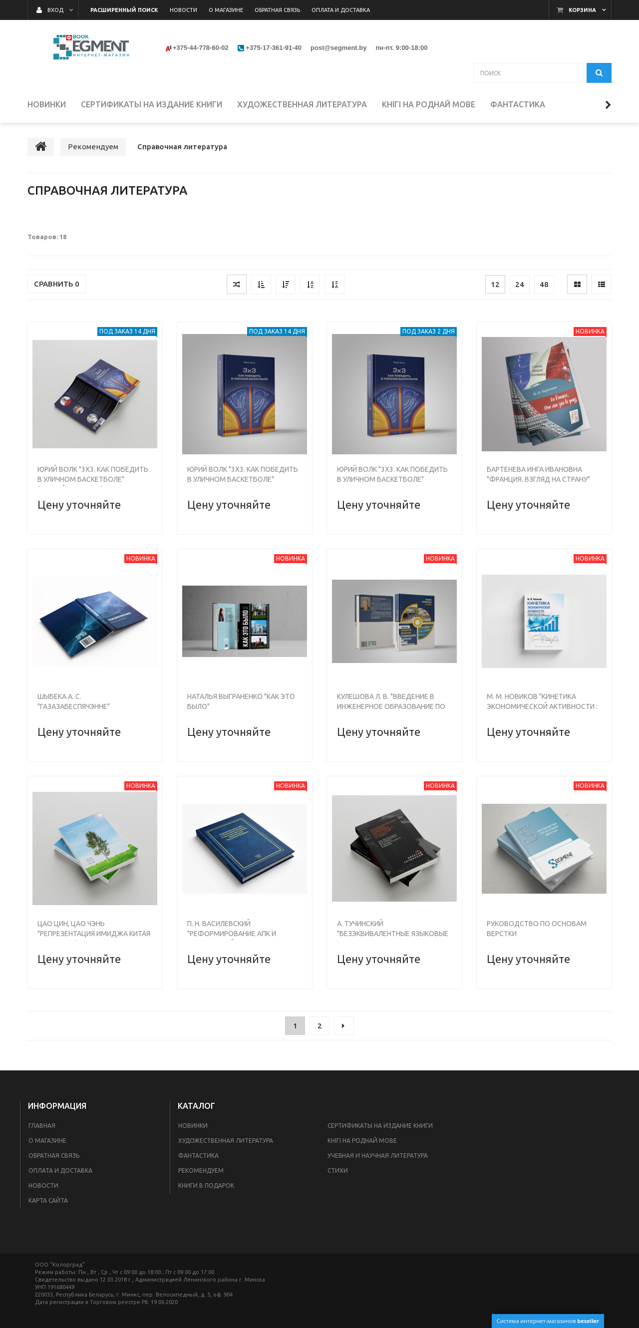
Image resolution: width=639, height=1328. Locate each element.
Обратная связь (53, 1155)
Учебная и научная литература (377, 1155)
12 (495, 284)
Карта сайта (48, 1200)
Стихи (337, 1170)
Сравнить (56, 284)
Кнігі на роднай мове (362, 1140)
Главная (41, 1125)
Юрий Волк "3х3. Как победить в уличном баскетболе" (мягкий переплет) (92, 479)
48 (544, 284)
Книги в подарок (206, 1185)
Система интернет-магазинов (548, 1321)
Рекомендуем (201, 1170)
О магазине (47, 1140)
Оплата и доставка (60, 1170)
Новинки (193, 1125)
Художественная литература (225, 1140)
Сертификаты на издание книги (380, 1125)
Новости (43, 1185)
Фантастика (198, 1155)
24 (519, 284)
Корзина (582, 10)
